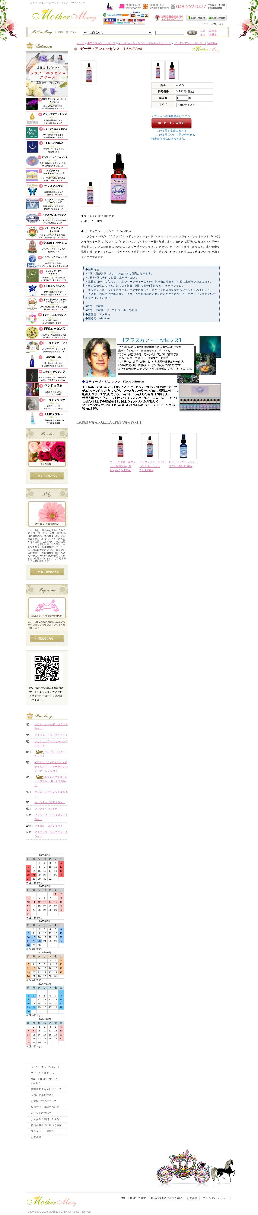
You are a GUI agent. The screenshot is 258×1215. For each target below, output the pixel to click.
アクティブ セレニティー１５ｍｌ (51, 834)
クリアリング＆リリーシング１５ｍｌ (51, 743)
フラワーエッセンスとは (45, 1067)
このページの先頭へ (191, 504)
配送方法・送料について (45, 1107)
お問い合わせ (217, 18)
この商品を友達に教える (171, 130)
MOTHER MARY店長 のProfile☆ (44, 1081)
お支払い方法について (44, 1101)
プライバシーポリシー (44, 1131)
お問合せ (36, 1137)
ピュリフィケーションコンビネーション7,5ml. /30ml (152, 466)
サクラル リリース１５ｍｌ (51, 735)
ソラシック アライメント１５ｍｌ (51, 817)
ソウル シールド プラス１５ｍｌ (51, 726)
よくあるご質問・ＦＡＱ (45, 1119)
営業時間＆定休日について (46, 1089)
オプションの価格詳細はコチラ (171, 116)
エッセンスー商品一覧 (53, 32)
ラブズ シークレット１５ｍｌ (51, 793)
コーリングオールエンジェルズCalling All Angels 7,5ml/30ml (123, 466)
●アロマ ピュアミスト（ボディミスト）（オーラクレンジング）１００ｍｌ (51, 766)
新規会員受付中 (143, 18)
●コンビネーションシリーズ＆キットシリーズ (144, 43)
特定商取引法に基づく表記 (168, 138)
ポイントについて (41, 1113)
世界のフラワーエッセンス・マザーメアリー (64, 16)
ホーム (81, 43)
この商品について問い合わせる (175, 134)
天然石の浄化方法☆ (42, 1095)
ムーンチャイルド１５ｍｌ (50, 802)
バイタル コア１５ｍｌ (49, 825)
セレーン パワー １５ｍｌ (51, 753)
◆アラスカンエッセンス (101, 43)
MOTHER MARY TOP (133, 1198)
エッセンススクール (42, 1073)
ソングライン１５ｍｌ (47, 808)
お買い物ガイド (197, 18)
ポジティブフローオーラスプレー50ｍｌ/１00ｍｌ (51, 781)
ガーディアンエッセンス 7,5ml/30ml (195, 43)
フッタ (51, 1200)
